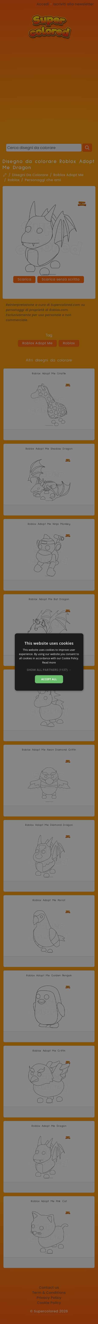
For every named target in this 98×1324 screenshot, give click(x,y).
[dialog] (49, 662)
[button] (49, 670)
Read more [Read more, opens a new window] (49, 662)
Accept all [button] (49, 679)
